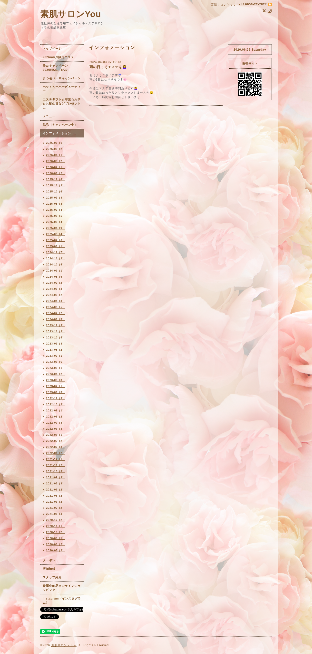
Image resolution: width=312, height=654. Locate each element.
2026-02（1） (55, 167)
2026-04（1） (55, 155)
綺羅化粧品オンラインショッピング (62, 588)
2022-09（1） (55, 410)
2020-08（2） (55, 544)
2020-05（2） (55, 550)
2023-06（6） (55, 361)
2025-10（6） (55, 191)
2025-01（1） (55, 246)
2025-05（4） (55, 221)
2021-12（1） (55, 459)
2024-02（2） (55, 313)
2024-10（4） (55, 264)
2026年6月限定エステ (58, 57)
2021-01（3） (55, 513)
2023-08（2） (55, 349)
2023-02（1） (55, 386)
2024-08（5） (55, 276)
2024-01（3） (55, 319)
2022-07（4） (55, 422)
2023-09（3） (55, 343)
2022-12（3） (55, 398)
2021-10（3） (55, 471)
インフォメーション (57, 133)
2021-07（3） (55, 483)
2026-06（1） (55, 142)
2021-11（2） (55, 465)
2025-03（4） (55, 234)
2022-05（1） (55, 434)
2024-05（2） (55, 294)
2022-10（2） (55, 404)
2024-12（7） (55, 252)
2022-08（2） (55, 416)
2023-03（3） (55, 380)
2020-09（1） (55, 538)
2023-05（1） (55, 367)
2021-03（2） (55, 501)
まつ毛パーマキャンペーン (62, 78)
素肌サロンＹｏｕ (64, 645)
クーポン (49, 560)
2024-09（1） (55, 270)
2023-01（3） (55, 392)
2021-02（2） (55, 507)
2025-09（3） (55, 197)
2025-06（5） (55, 215)
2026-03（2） (55, 161)
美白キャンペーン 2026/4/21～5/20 (57, 68)
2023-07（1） (55, 355)
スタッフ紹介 (52, 577)
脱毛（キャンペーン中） (60, 125)
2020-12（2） (55, 519)
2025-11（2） (55, 185)
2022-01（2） (55, 453)
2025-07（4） (55, 209)
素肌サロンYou (70, 14)
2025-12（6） (55, 179)
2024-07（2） (55, 282)
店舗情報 (49, 569)
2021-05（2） (55, 495)
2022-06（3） (55, 428)
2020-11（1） (55, 526)
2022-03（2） (55, 440)
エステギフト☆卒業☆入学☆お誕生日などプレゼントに (62, 103)
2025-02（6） (55, 240)
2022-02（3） (55, 446)
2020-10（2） (55, 532)
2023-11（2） (55, 331)
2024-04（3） (55, 301)
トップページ (52, 48)
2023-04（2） (55, 373)
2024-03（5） (55, 307)
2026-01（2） (55, 173)
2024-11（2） (55, 258)
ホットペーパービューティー (62, 89)
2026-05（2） (55, 148)
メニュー (49, 116)
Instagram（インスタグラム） (62, 600)
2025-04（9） (55, 228)
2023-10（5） (55, 337)
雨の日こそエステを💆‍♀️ (108, 67)
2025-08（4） (55, 203)
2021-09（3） (55, 477)
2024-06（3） (55, 288)
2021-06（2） (55, 489)
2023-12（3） (55, 325)
